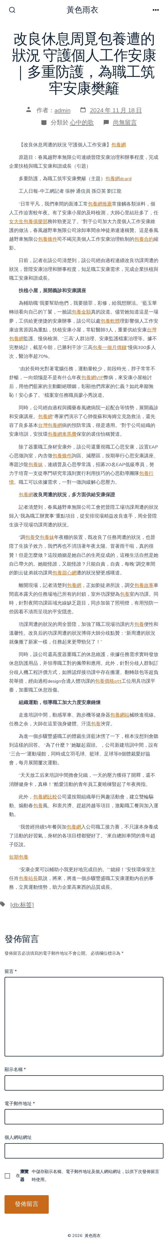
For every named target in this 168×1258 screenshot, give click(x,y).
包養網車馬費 (62, 434)
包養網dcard (118, 178)
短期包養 (18, 857)
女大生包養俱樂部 (28, 221)
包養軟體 (110, 321)
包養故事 (144, 585)
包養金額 (81, 312)
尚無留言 (125, 122)
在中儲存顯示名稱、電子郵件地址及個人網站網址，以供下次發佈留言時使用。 (87, 1176)
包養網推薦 (100, 204)
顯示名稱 (15, 1069)
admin (62, 110)
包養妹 (35, 464)
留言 (11, 971)
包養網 (118, 145)
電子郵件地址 (20, 1104)
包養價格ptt (108, 681)
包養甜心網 (64, 573)
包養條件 (47, 239)
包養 (30, 537)
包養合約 (144, 239)
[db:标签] (22, 905)
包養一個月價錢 (109, 347)
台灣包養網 (50, 425)
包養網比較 (45, 797)
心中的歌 (82, 122)
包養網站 (119, 715)
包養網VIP (92, 377)
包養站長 (28, 878)
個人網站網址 (18, 1137)
